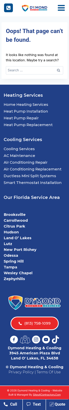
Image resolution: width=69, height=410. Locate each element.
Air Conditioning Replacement (32, 169)
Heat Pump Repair (21, 118)
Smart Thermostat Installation (33, 182)
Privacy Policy (21, 372)
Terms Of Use (49, 372)
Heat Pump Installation (26, 111)
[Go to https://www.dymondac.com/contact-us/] (59, 405)
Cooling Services (19, 149)
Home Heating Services (26, 104)
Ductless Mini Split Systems (30, 176)
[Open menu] (62, 8)
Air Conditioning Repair (25, 162)
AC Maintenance (19, 155)
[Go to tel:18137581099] (13, 405)
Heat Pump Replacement (28, 125)
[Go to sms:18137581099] (36, 405)
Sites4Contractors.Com (47, 394)
